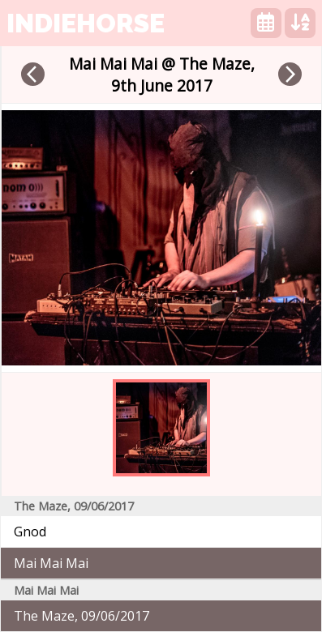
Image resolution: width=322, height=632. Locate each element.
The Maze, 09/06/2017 (81, 616)
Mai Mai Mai (51, 563)
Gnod (30, 531)
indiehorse (85, 23)
